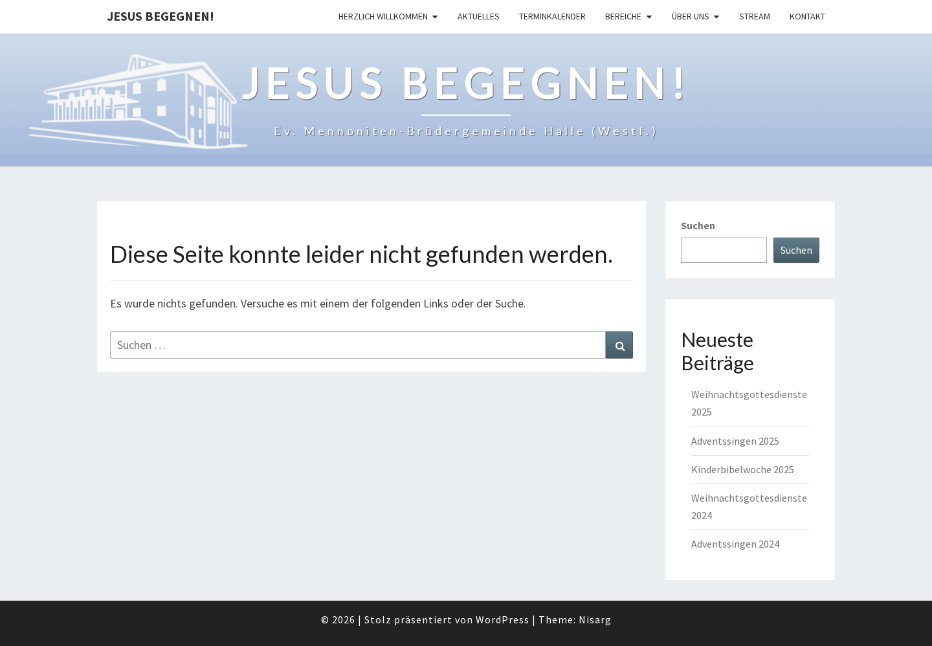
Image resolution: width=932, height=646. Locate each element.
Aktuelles (479, 16)
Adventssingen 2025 (735, 440)
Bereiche (623, 16)
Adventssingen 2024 (735, 543)
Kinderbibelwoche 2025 (742, 469)
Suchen (698, 225)
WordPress (502, 619)
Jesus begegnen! (160, 16)
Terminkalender (552, 16)
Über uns (690, 16)
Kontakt (807, 16)
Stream (754, 16)
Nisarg (595, 619)
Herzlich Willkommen (383, 16)
